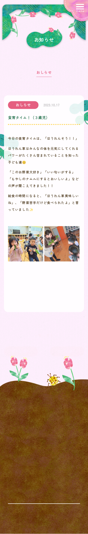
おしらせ (43, 73)
